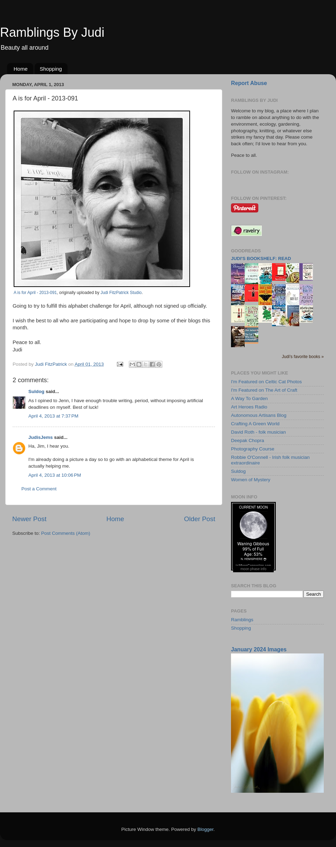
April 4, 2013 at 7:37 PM (53, 416)
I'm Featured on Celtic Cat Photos (266, 381)
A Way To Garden (249, 398)
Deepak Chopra (247, 440)
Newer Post (29, 519)
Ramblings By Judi (52, 32)
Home (21, 69)
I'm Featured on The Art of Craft (264, 390)
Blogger (205, 829)
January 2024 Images (259, 649)
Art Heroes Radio (249, 407)
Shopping (51, 69)
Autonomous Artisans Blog (258, 415)
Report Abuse (249, 83)
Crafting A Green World (255, 423)
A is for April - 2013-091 (35, 292)
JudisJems (40, 437)
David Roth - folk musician (258, 432)
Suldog (36, 391)
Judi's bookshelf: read (261, 258)
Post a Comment (39, 488)
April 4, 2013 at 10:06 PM (54, 475)
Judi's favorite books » (303, 356)
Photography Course (252, 448)
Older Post (199, 519)
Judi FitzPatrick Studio (120, 292)
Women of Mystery (250, 479)
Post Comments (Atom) (65, 533)
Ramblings (242, 619)
